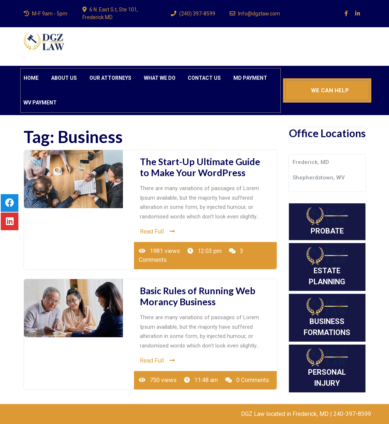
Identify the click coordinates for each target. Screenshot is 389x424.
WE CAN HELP (330, 90)
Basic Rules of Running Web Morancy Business (197, 296)
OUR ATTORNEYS (110, 78)
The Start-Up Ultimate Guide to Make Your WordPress (200, 167)
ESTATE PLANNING (327, 266)
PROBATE (327, 221)
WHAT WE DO (160, 78)
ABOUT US (64, 78)
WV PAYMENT (40, 103)
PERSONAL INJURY (327, 368)
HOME (31, 78)
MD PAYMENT (250, 78)
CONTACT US (204, 78)
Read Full (157, 231)
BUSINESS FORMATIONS (327, 317)
